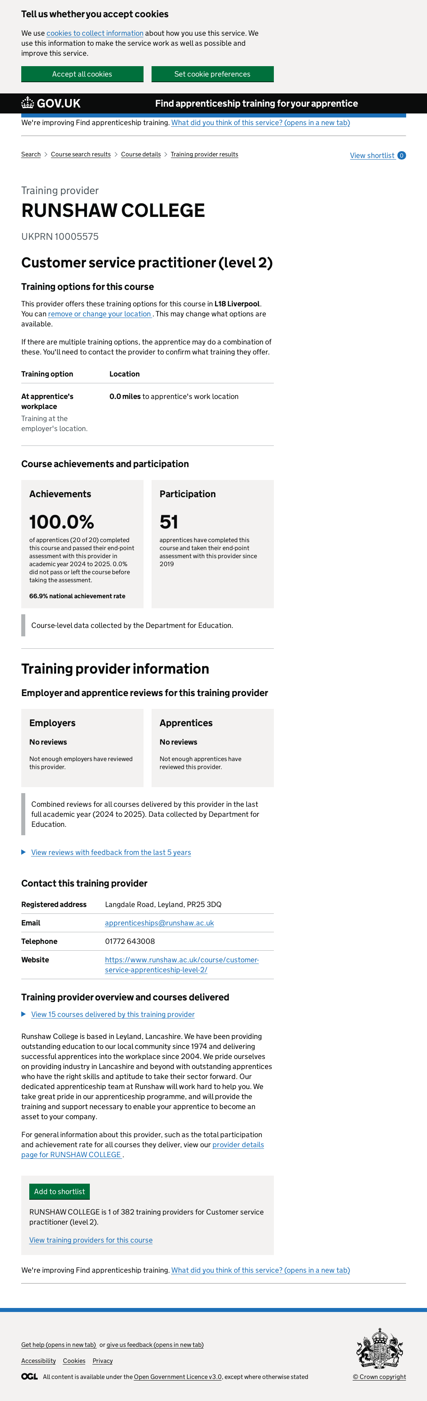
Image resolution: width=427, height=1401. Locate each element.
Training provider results (204, 154)
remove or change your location (100, 313)
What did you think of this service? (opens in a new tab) (260, 122)
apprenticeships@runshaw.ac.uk (159, 922)
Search (31, 154)
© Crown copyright (379, 1377)
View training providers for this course (91, 1240)
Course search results (81, 154)
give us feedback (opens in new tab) (155, 1344)
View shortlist (378, 155)
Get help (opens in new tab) (59, 1344)
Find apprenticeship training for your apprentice (256, 103)
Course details (141, 154)
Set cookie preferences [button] (212, 74)
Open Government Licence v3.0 (178, 1377)
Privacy (103, 1361)
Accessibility (38, 1361)
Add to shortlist (59, 1191)
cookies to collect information (95, 33)
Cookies (74, 1361)
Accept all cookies (82, 74)
